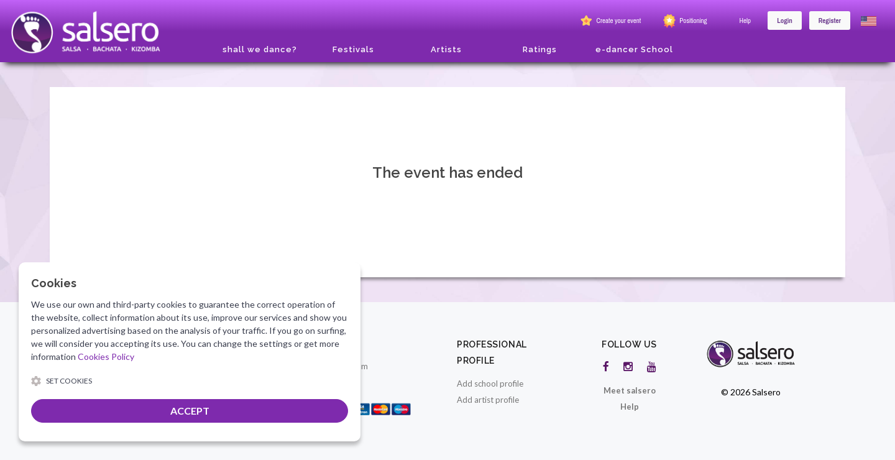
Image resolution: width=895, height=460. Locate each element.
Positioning (684, 21)
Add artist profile (488, 400)
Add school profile (490, 384)
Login (784, 20)
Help (745, 20)
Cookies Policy (106, 356)
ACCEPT (189, 410)
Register (830, 20)
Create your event (609, 21)
